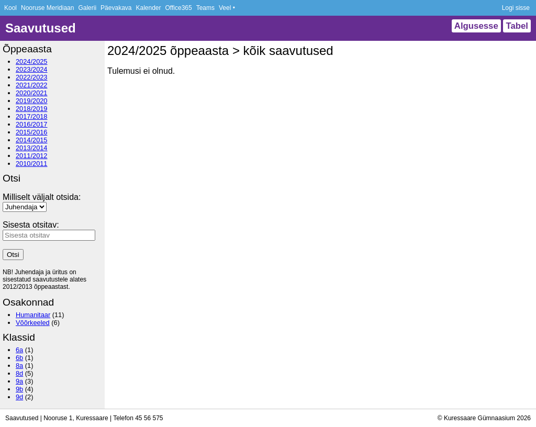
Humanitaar (33, 315)
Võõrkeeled (33, 323)
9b (19, 389)
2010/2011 (32, 163)
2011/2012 (32, 156)
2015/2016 (32, 132)
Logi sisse (516, 8)
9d (19, 397)
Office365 (178, 8)
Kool (10, 8)
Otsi (13, 255)
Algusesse (476, 26)
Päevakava (115, 8)
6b (19, 358)
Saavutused (40, 28)
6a (19, 350)
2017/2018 (32, 116)
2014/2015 (32, 140)
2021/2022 (32, 85)
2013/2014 (32, 148)
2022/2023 (32, 77)
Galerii (87, 8)
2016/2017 (32, 124)
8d (19, 373)
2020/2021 (32, 93)
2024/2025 (32, 61)
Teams (205, 8)
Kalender (148, 8)
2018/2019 (32, 109)
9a (19, 381)
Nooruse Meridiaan (47, 8)
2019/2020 (32, 101)
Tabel (517, 26)
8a (19, 365)
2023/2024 (32, 69)
